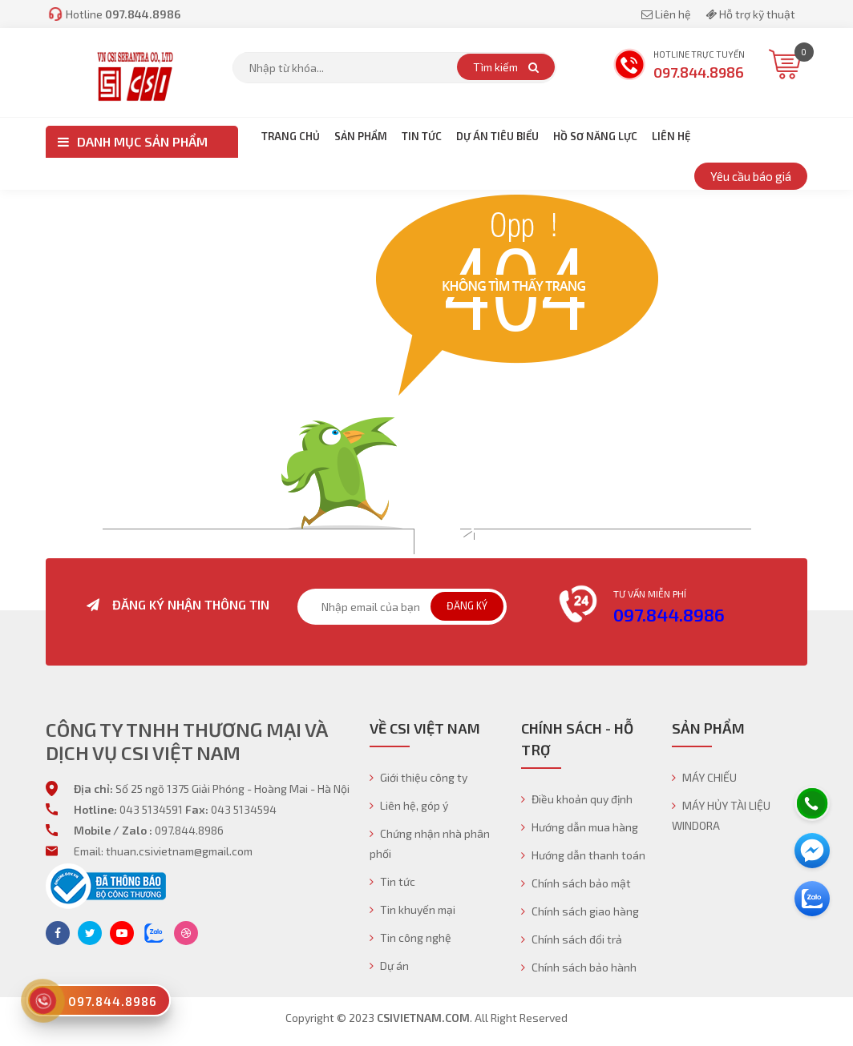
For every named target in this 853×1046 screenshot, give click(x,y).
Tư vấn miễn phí (649, 593)
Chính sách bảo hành (579, 967)
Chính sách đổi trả (571, 939)
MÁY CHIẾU (704, 777)
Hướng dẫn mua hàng (579, 827)
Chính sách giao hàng (580, 911)
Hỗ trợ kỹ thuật (750, 14)
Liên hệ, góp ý (409, 805)
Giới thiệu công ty (418, 777)
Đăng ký (467, 605)
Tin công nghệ (410, 937)
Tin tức (392, 881)
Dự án (389, 965)
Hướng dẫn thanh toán (583, 855)
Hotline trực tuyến (679, 66)
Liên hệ (667, 14)
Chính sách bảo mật (576, 883)
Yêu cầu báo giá (750, 176)
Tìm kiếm (506, 67)
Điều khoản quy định (577, 799)
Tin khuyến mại (412, 909)
